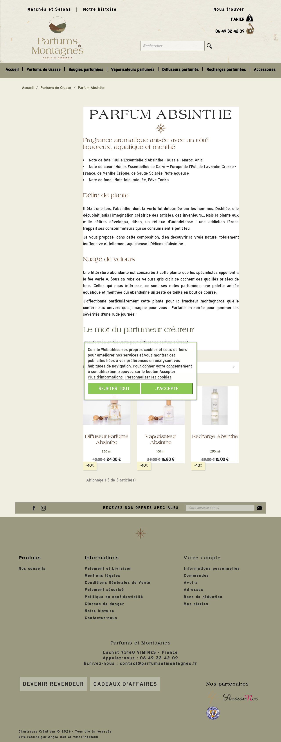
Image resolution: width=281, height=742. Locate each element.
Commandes (196, 575)
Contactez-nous (101, 618)
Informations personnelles (212, 568)
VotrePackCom (86, 737)
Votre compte (202, 557)
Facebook (34, 508)
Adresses (193, 589)
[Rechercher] (172, 46)
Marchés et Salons (49, 9)
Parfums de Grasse (44, 69)
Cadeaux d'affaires (125, 684)
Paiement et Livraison (108, 568)
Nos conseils (32, 568)
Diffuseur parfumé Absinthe (106, 439)
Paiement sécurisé (104, 589)
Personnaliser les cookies (148, 377)
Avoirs (191, 582)
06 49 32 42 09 (229, 31)
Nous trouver (228, 9)
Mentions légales (103, 575)
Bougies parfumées (85, 69)
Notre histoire (100, 9)
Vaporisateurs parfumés (132, 69)
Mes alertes (196, 604)
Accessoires (265, 69)
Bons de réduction (203, 597)
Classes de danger (104, 604)
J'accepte (167, 388)
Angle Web (57, 737)
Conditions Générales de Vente (118, 582)
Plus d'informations (106, 377)
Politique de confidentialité (114, 597)
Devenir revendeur (53, 684)
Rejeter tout (114, 388)
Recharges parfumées (226, 69)
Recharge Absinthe (215, 436)
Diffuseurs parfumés (180, 69)
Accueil (12, 69)
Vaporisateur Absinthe (160, 439)
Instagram (43, 508)
